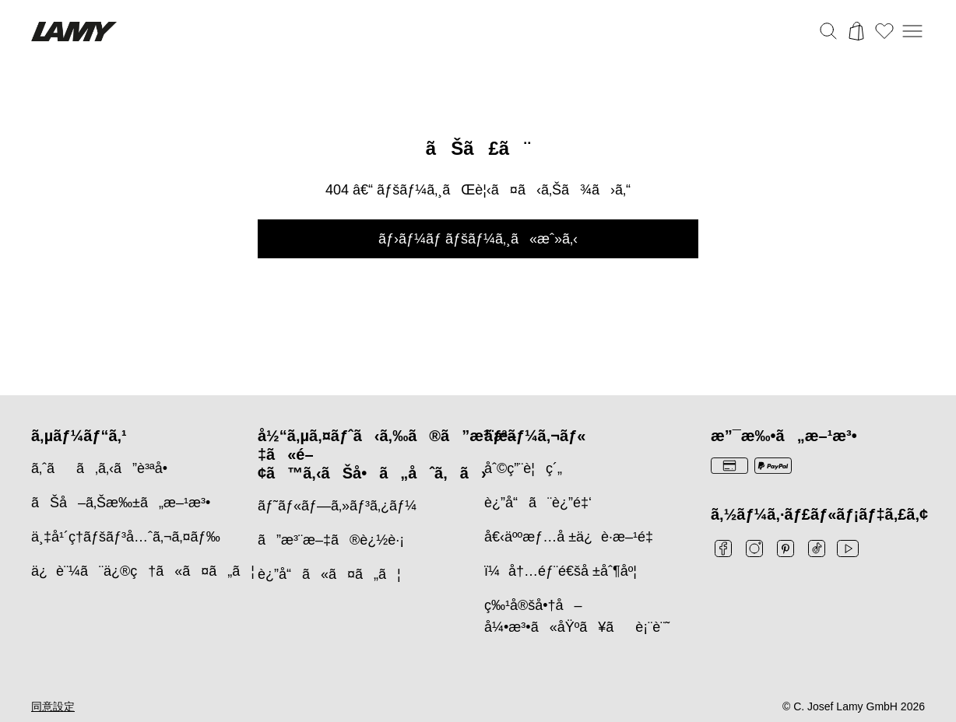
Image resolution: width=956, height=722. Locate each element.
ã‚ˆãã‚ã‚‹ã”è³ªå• (104, 468)
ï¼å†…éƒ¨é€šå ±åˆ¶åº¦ (560, 571)
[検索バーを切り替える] (828, 31)
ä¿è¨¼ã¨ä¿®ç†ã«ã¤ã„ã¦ (143, 571)
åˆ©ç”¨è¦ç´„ (523, 468)
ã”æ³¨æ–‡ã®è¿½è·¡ (331, 540)
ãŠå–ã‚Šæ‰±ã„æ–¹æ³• (120, 502)
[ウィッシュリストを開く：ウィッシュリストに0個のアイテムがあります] (884, 31)
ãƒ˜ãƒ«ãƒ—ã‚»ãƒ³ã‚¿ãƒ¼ (337, 505)
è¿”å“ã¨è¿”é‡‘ (538, 502)
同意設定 (53, 706)
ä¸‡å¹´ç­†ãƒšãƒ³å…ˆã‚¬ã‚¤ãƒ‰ (125, 537)
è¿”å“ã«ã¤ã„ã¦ (329, 574)
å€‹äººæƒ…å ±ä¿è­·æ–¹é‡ (573, 537)
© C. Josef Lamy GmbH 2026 (853, 706)
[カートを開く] (856, 31)
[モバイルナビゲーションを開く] (912, 31)
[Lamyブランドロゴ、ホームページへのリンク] (74, 31)
